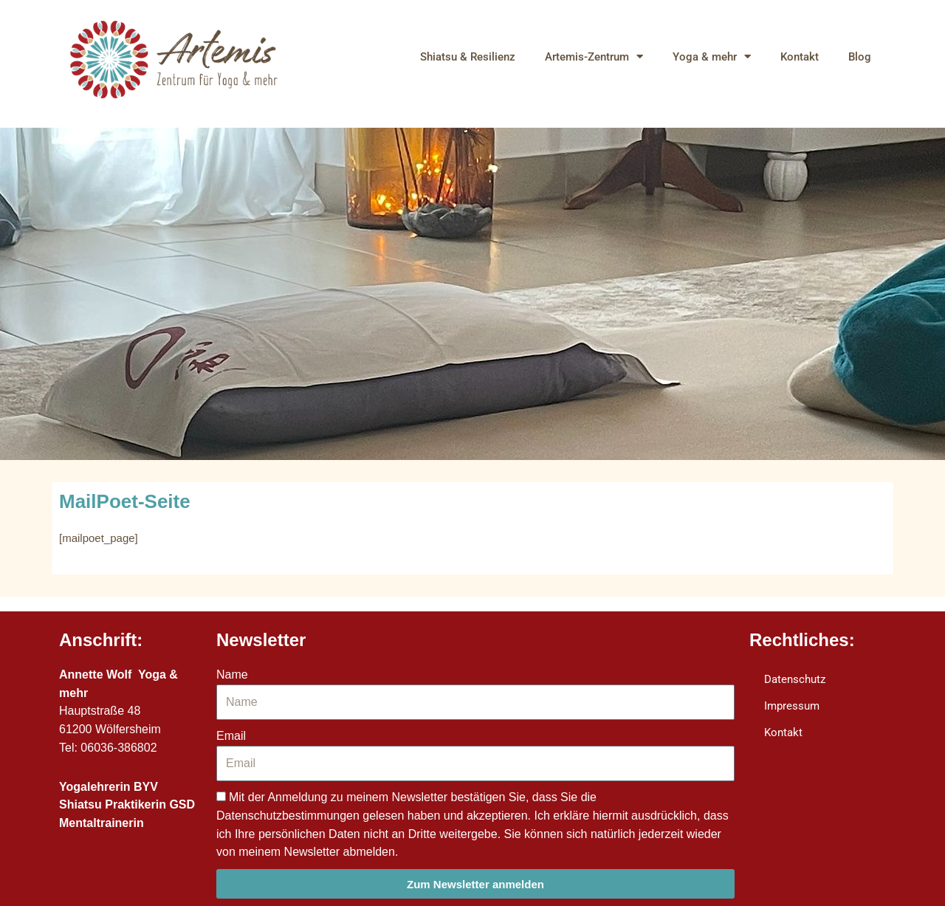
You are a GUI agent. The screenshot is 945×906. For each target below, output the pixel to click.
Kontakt (799, 57)
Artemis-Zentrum (594, 56)
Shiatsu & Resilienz (467, 57)
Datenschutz (794, 679)
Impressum (791, 706)
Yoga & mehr (712, 56)
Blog (859, 57)
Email (231, 736)
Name (232, 674)
